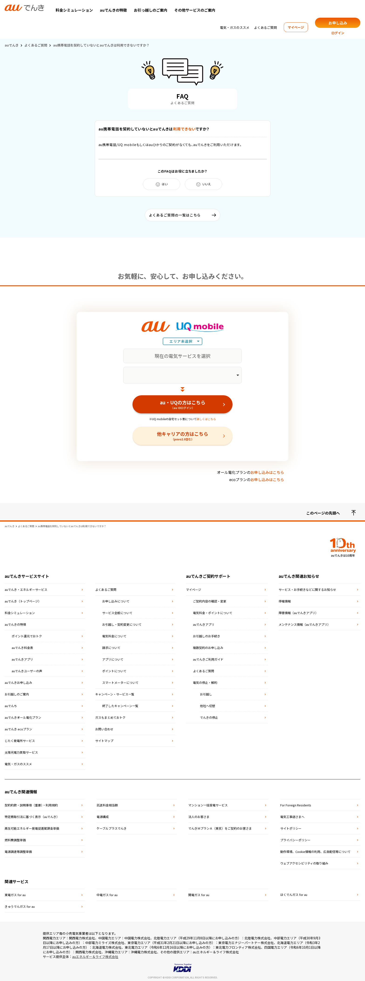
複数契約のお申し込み (208, 646)
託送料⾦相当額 (107, 803)
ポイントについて (114, 669)
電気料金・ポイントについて (212, 611)
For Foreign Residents (295, 803)
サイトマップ (104, 739)
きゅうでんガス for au (20, 905)
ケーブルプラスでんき (112, 827)
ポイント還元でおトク (27, 634)
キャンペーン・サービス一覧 (114, 692)
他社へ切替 (207, 704)
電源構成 (103, 815)
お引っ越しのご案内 (150, 10)
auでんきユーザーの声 (27, 669)
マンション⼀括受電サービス (208, 803)
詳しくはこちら (206, 417)
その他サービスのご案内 (194, 10)
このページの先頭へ (331, 511)
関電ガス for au (198, 893)
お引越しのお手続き (206, 634)
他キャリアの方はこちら (182, 434)
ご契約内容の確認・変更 (209, 599)
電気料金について (114, 634)
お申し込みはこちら (267, 470)
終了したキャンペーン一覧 (120, 704)
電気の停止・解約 (205, 681)
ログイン (337, 32)
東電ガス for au (15, 893)
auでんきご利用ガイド (208, 657)
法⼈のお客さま (199, 815)
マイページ (296, 27)
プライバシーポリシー (295, 838)
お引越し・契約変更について (122, 623)
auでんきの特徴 (113, 10)
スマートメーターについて (120, 681)
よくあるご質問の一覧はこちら (175, 215)
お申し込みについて (115, 599)
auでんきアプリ (22, 657)
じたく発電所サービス (20, 739)
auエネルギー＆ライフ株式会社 (95, 955)
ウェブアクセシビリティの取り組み (304, 861)
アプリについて (112, 657)
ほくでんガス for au (293, 893)
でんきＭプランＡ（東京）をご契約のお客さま (220, 827)
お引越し (206, 692)
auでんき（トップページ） (23, 599)
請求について (111, 646)
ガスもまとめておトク (110, 716)
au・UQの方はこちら (182, 402)
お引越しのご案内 (17, 692)
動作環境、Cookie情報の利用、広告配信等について (315, 850)
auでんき (12, 45)
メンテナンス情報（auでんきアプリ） (304, 623)
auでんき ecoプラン (18, 727)
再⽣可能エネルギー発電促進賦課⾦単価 (32, 827)
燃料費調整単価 (15, 838)
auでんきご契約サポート (208, 574)
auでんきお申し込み (18, 681)
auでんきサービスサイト (27, 574)
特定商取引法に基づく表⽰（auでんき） (32, 815)
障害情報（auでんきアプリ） (298, 611)
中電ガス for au (107, 893)
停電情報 (285, 599)
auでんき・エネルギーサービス (26, 588)
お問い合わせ (104, 727)
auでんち (11, 704)
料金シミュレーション (74, 10)
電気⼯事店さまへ (292, 815)
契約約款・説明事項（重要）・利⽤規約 (31, 803)
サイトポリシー (290, 827)
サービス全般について (117, 611)
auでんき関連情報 (21, 790)
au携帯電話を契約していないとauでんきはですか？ (154, 129)
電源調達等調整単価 (18, 850)
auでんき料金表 (22, 646)
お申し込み (337, 23)
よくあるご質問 (265, 27)
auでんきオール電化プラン (23, 716)
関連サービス (16, 880)
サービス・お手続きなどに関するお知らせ (307, 588)
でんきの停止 (209, 716)
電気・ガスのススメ (234, 27)
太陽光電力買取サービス (21, 750)
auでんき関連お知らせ (299, 574)
